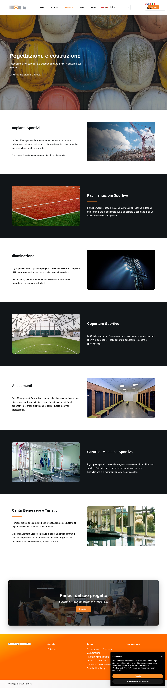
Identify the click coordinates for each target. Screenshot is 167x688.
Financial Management (97, 657)
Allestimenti (22, 386)
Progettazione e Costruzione (100, 649)
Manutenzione (93, 653)
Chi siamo (54, 7)
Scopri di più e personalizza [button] (138, 681)
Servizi (69, 7)
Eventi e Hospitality (95, 668)
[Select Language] (119, 7)
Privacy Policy (25, 644)
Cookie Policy (13, 644)
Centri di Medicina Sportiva (110, 452)
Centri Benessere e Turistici (35, 510)
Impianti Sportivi (26, 128)
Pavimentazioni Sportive (107, 195)
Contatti (94, 7)
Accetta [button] (138, 676)
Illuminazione (23, 256)
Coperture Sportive (103, 324)
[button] (162, 656)
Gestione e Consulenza (97, 660)
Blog (82, 7)
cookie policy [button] (143, 665)
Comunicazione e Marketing (100, 664)
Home (42, 7)
